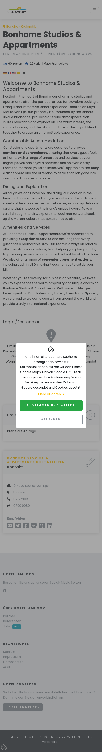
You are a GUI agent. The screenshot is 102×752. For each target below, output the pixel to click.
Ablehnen (51, 419)
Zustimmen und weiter (51, 405)
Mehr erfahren (51, 394)
